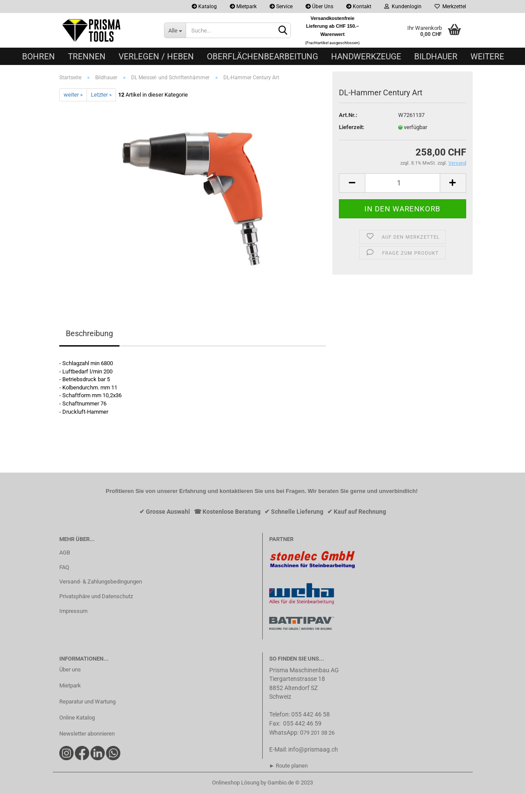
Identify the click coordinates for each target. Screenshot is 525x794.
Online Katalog (77, 717)
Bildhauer (435, 57)
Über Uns (319, 6)
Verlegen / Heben (156, 57)
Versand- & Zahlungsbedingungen (100, 581)
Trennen (87, 57)
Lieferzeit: (351, 127)
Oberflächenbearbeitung (262, 57)
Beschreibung (89, 333)
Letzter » (101, 94)
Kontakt (358, 6)
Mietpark (243, 6)
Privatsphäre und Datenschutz (96, 596)
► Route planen (288, 765)
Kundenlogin (403, 6)
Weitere (487, 57)
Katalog (204, 6)
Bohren (38, 57)
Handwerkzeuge (366, 57)
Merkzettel (450, 6)
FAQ (64, 567)
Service (281, 6)
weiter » (73, 94)
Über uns (70, 669)
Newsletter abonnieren (87, 733)
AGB (64, 552)
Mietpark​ (70, 685)
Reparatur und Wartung (87, 701)
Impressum (73, 611)
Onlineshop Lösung (235, 782)
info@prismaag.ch (313, 749)
